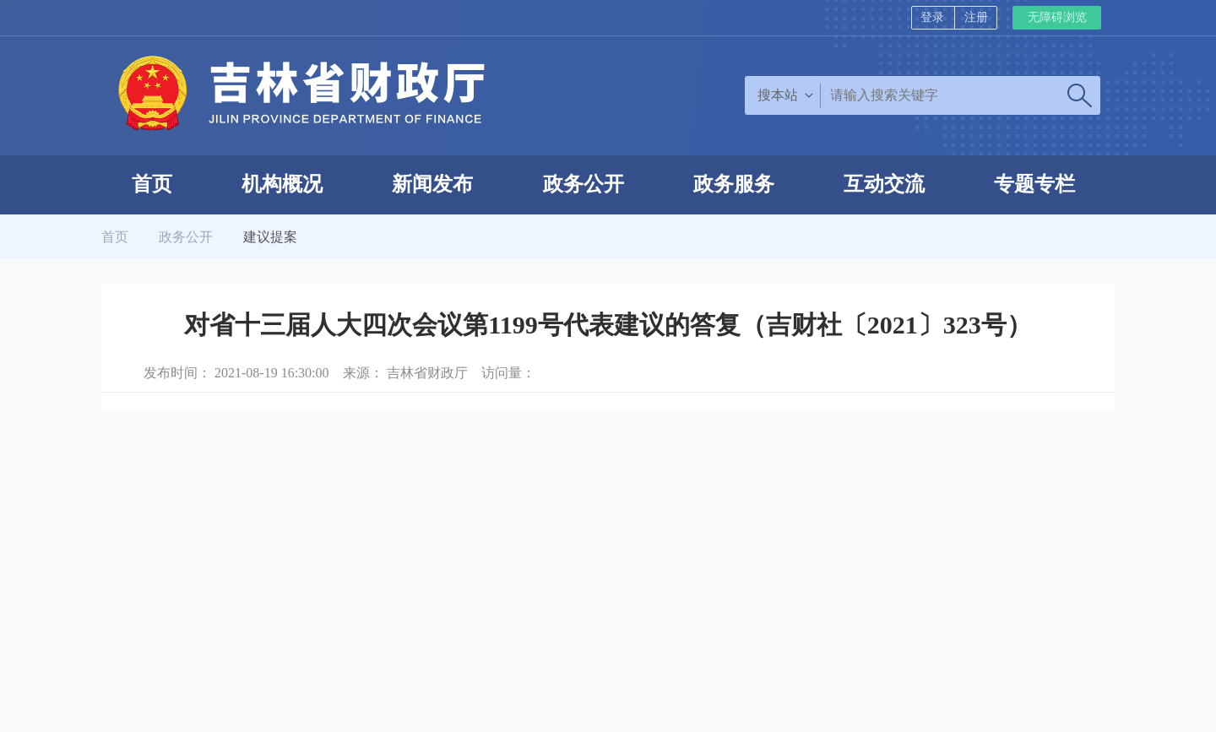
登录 (932, 17)
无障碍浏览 (1057, 17)
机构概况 (282, 184)
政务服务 (733, 184)
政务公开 (583, 184)
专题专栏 (1034, 184)
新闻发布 (432, 184)
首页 (152, 184)
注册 (976, 17)
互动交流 (884, 184)
